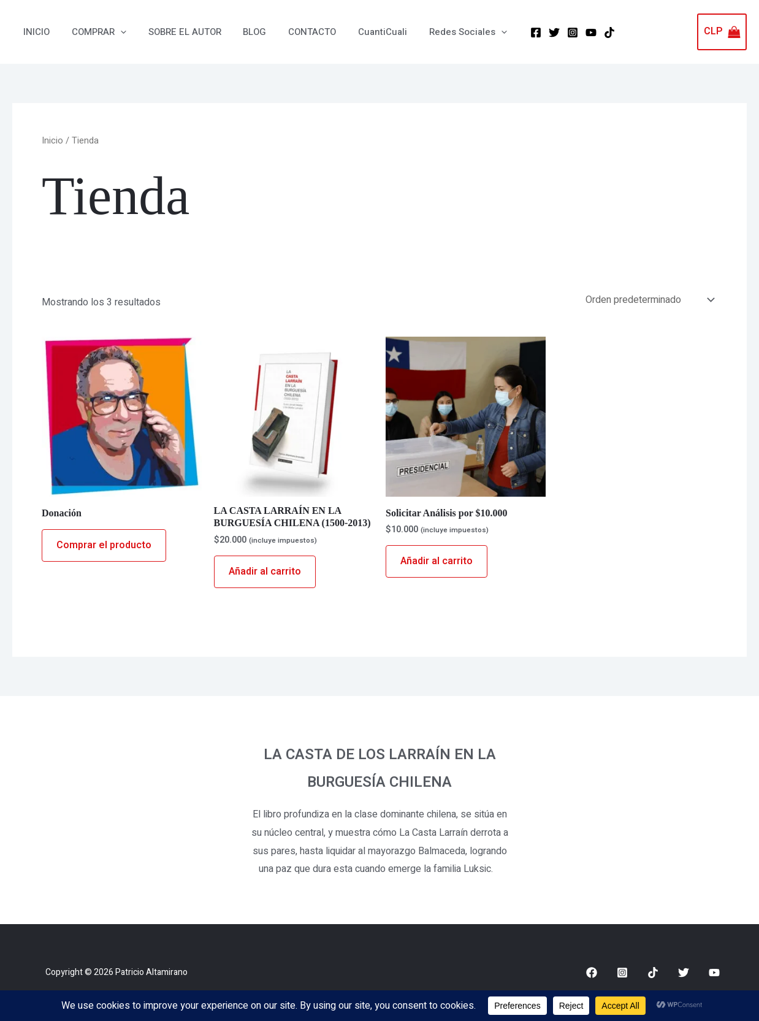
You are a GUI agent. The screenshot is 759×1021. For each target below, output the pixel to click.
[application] (115, 32)
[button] (93, 32)
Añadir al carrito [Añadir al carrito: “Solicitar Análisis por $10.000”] (436, 561)
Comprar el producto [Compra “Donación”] (103, 545)
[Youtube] (714, 972)
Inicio (52, 140)
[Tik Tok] (584, 31)
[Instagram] (547, 31)
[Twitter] (529, 31)
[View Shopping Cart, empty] (722, 31)
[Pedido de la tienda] (649, 300)
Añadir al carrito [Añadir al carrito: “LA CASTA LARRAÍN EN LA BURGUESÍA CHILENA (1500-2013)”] (265, 571)
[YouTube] (565, 31)
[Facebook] (510, 31)
